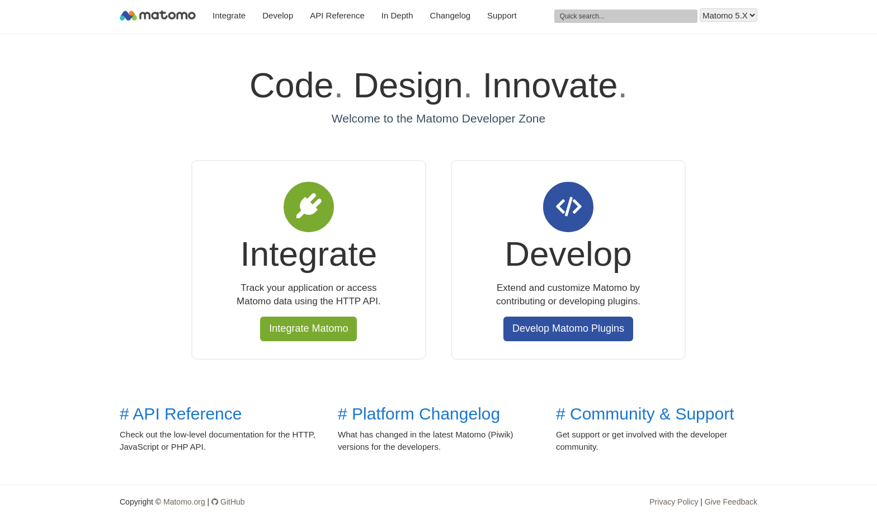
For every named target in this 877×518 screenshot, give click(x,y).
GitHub (227, 501)
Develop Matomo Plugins (568, 328)
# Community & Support (645, 413)
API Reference (337, 15)
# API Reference (181, 413)
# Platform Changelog (419, 413)
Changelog (450, 15)
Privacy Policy (673, 501)
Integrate (229, 15)
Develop (277, 15)
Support (502, 15)
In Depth (397, 15)
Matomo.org (184, 501)
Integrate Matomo (308, 328)
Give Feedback (731, 501)
